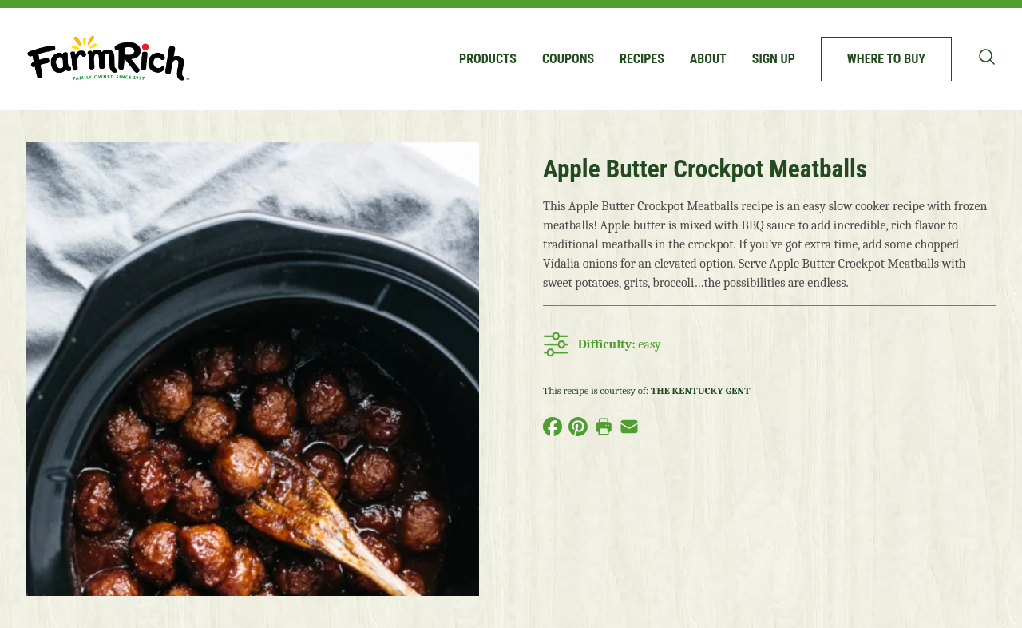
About (708, 58)
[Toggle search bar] (986, 56)
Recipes (642, 58)
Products (488, 58)
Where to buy (886, 58)
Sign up (773, 58)
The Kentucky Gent (701, 390)
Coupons (568, 58)
